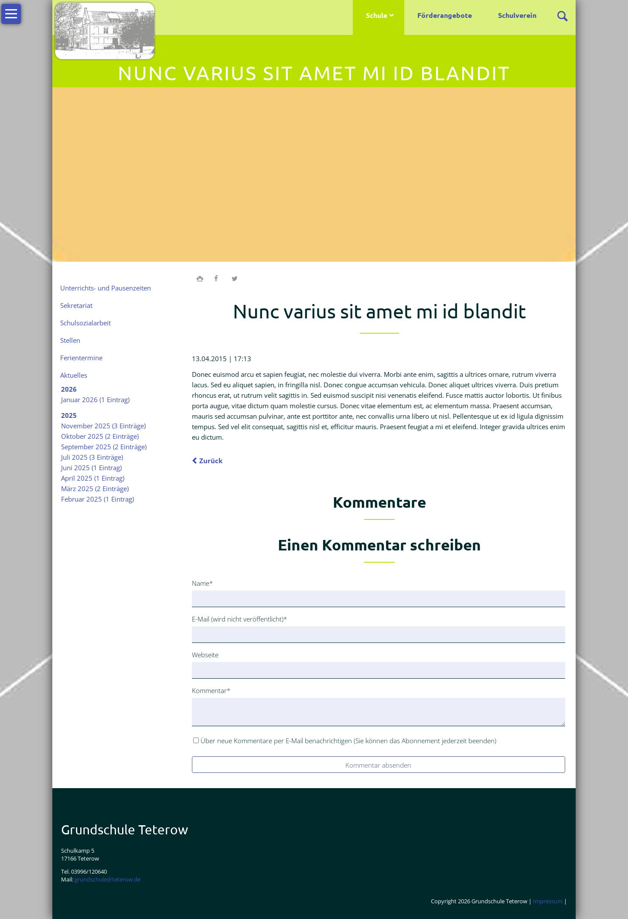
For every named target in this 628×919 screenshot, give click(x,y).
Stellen (70, 340)
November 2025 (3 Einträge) (103, 425)
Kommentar (211, 690)
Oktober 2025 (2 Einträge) (100, 436)
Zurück (210, 460)
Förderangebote (444, 15)
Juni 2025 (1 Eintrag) (91, 467)
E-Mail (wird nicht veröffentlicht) (239, 618)
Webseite (205, 654)
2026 (69, 389)
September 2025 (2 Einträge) (104, 446)
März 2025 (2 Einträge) (95, 488)
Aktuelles (73, 375)
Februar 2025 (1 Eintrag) (97, 499)
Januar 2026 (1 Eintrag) (95, 399)
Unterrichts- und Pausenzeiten (105, 288)
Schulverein (517, 15)
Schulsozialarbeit (85, 322)
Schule (376, 15)
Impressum (548, 901)
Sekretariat (76, 305)
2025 (69, 415)
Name (206, 583)
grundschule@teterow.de (107, 879)
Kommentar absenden (378, 765)
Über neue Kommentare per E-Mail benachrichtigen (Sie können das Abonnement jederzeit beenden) (348, 740)
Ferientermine (81, 357)
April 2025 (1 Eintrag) (92, 478)
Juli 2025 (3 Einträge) (92, 457)
